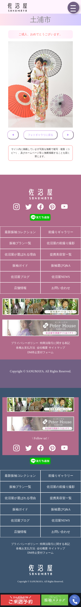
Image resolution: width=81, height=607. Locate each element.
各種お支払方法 (25, 347)
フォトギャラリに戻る (40, 134)
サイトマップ (57, 347)
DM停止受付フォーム (40, 352)
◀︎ (13, 134)
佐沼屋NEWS (61, 276)
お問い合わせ (60, 288)
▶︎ (68, 134)
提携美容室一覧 (61, 254)
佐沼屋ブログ (20, 276)
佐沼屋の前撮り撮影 (61, 243)
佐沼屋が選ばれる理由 (20, 254)
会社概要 (42, 347)
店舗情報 (20, 288)
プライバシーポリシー (24, 343)
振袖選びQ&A (60, 265)
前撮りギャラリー (60, 232)
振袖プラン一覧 (20, 243)
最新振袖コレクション (20, 232)
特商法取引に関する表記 (55, 343)
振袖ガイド (20, 265)
